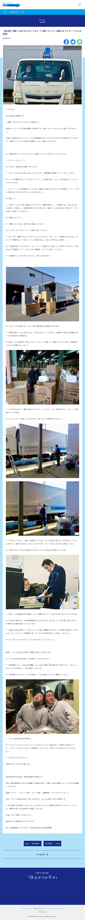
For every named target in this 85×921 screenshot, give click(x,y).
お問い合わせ (42, 912)
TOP (5, 12)
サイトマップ (26, 908)
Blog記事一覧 (14, 12)
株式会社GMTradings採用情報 (40, 827)
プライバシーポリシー (56, 908)
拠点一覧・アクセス (40, 908)
